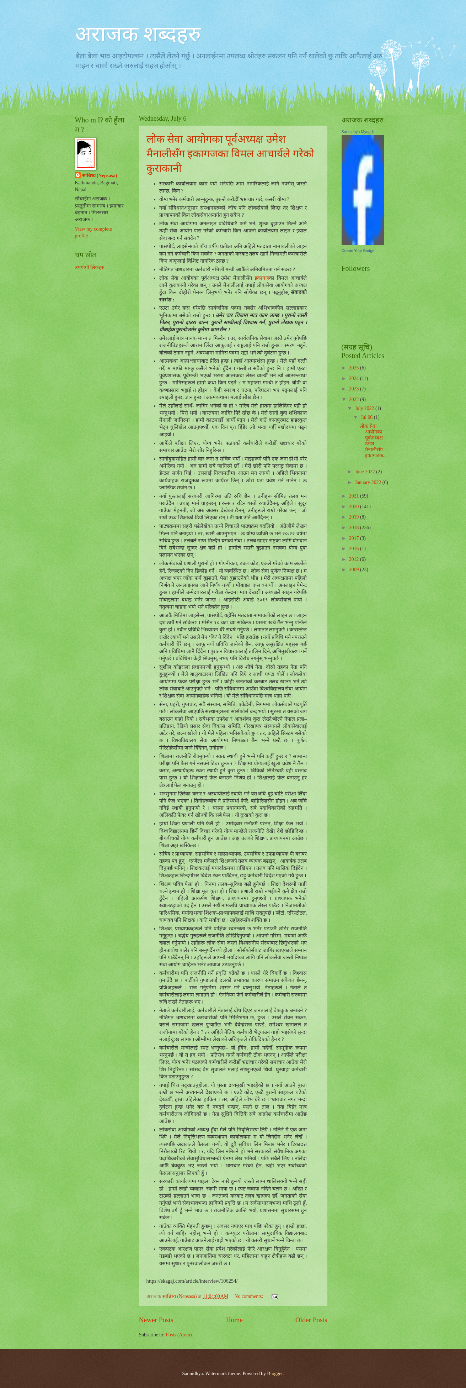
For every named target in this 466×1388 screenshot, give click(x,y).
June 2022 (365, 471)
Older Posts (311, 1320)
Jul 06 (367, 417)
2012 (354, 559)
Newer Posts (156, 1320)
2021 (354, 496)
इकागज (262, 278)
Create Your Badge (358, 250)
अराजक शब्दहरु (138, 34)
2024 (354, 378)
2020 (354, 506)
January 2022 (368, 482)
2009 (354, 569)
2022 (354, 399)
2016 (354, 548)
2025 (354, 367)
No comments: (249, 1296)
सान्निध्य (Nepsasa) (99, 175)
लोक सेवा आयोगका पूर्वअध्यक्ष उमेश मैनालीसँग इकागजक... (373, 441)
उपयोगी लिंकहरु (89, 267)
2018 (354, 527)
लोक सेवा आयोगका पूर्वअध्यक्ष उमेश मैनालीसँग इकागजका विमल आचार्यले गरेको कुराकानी (230, 153)
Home (234, 1320)
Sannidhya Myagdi (358, 132)
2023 (354, 388)
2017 (354, 538)
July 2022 (365, 408)
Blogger (275, 1373)
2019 (354, 517)
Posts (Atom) (179, 1334)
